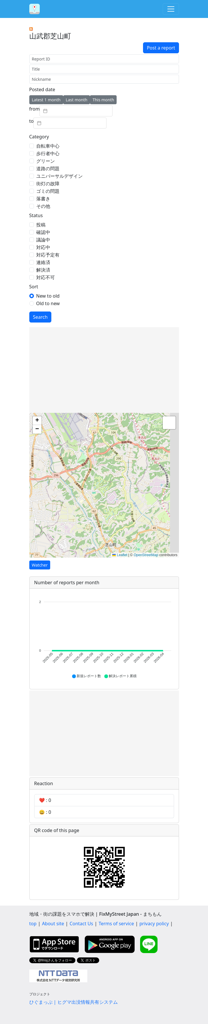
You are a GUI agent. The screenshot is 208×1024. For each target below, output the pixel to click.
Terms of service (116, 923)
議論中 (43, 240)
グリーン (45, 161)
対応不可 (45, 277)
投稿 (41, 224)
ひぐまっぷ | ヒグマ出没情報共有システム (73, 1002)
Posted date (42, 89)
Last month (77, 99)
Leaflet (119, 555)
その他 (43, 206)
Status (36, 215)
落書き (43, 198)
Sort (33, 286)
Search (40, 317)
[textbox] (76, 110)
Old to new (48, 303)
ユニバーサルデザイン (59, 176)
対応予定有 (47, 255)
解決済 (43, 270)
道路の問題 (47, 168)
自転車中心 (47, 146)
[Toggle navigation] (171, 9)
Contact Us (81, 923)
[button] (37, 420)
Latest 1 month (46, 99)
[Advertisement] (104, 370)
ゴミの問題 (47, 191)
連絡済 (43, 262)
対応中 (43, 247)
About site (53, 923)
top (33, 923)
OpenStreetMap (146, 555)
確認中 (43, 232)
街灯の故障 (47, 183)
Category (39, 136)
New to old (48, 296)
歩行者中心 (47, 153)
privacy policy (154, 923)
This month (103, 99)
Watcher (40, 565)
